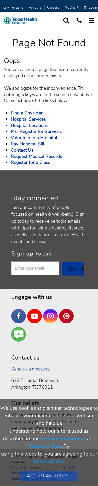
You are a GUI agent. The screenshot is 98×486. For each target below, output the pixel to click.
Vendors (35, 7)
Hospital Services (28, 119)
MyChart (71, 7)
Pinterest (68, 312)
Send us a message (30, 369)
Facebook (20, 312)
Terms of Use (45, 446)
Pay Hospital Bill (27, 144)
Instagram (52, 312)
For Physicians (12, 7)
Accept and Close (49, 476)
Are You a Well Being (20, 334)
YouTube (36, 312)
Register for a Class (30, 162)
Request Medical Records (36, 156)
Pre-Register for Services (36, 131)
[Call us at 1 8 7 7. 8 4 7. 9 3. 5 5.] (79, 20)
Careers (53, 7)
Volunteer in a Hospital (34, 138)
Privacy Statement (63, 438)
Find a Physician (27, 113)
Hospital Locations (29, 125)
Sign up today (31, 254)
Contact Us (22, 150)
